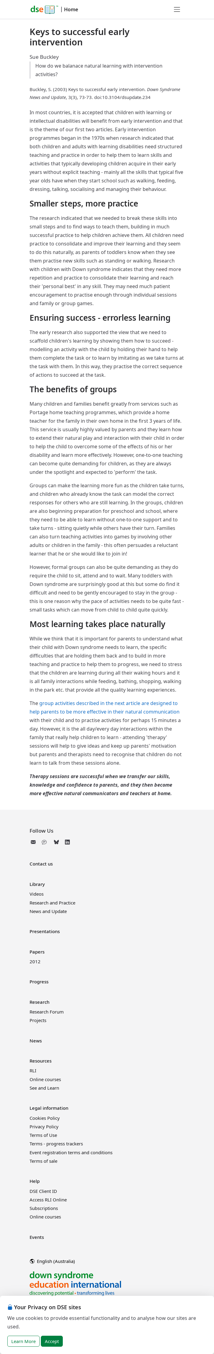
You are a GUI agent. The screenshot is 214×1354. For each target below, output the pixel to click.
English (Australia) (52, 1261)
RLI (33, 1070)
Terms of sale (43, 1161)
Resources (41, 1061)
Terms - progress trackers (56, 1144)
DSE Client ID (43, 1191)
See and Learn (44, 1088)
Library (37, 884)
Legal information (49, 1108)
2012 (35, 961)
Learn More (23, 1341)
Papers (37, 952)
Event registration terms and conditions (71, 1152)
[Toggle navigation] (177, 9)
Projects (38, 1020)
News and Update (48, 911)
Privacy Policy (44, 1126)
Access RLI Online (48, 1200)
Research (39, 1002)
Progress (39, 981)
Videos (37, 894)
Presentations (45, 931)
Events (37, 1237)
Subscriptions (44, 1208)
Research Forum (47, 1012)
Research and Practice (52, 903)
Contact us (41, 864)
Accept (52, 1341)
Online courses (45, 1079)
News (36, 1041)
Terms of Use (43, 1135)
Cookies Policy (45, 1118)
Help (35, 1181)
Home (71, 9)
